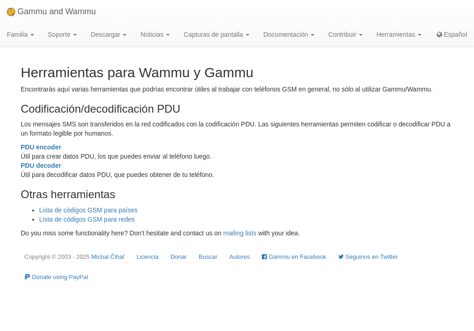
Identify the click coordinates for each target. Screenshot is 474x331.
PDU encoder (41, 147)
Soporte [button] (62, 34)
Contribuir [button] (345, 34)
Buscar (208, 256)
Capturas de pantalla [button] (216, 34)
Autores (239, 256)
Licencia (148, 256)
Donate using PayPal (56, 277)
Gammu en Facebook (294, 256)
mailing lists (239, 233)
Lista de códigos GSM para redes (87, 219)
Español (452, 34)
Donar (178, 256)
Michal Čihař (107, 256)
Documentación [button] (288, 34)
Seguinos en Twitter (368, 256)
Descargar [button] (109, 34)
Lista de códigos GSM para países (88, 210)
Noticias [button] (155, 34)
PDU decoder (41, 165)
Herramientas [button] (399, 34)
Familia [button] (20, 34)
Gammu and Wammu (51, 11)
